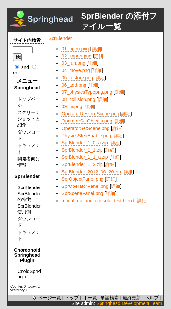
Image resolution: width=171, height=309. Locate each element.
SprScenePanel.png (82, 193)
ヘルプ (152, 297)
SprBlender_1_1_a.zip (84, 157)
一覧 (92, 297)
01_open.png (75, 48)
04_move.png (75, 70)
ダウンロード (28, 135)
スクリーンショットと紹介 (28, 118)
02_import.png (76, 55)
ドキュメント (28, 148)
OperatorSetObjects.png (86, 120)
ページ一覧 (46, 297)
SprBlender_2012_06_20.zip (91, 171)
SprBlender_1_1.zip (81, 150)
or (15, 72)
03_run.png (73, 63)
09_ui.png (71, 106)
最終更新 (132, 297)
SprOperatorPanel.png (84, 186)
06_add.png (73, 85)
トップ (72, 297)
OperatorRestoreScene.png (90, 113)
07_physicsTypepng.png (86, 92)
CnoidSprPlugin (29, 274)
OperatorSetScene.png (85, 128)
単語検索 (110, 297)
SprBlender (60, 38)
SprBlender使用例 (29, 208)
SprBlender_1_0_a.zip (84, 142)
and (25, 67)
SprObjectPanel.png (82, 179)
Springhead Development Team (129, 303)
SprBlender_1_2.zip (81, 164)
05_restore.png (77, 77)
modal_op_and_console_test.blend (97, 200)
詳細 (96, 48)
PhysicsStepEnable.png (86, 135)
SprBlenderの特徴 (29, 196)
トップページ (28, 102)
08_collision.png (78, 99)
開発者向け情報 (28, 162)
